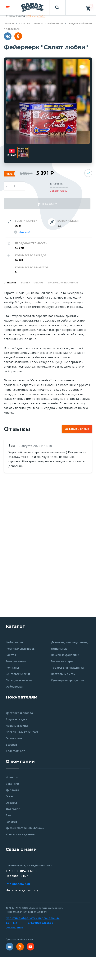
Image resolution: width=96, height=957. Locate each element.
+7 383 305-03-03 (21, 871)
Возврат (11, 744)
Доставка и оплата (19, 713)
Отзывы (11, 802)
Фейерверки (14, 642)
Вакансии (12, 783)
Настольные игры (63, 674)
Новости (12, 777)
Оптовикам (14, 738)
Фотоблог (13, 809)
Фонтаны (12, 667)
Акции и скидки (16, 719)
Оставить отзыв (77, 429)
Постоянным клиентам (22, 732)
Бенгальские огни (18, 674)
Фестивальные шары (20, 648)
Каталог (15, 626)
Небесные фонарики (65, 655)
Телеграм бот (15, 751)
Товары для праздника (67, 667)
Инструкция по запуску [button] (63, 282)
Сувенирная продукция (67, 680)
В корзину (47, 203)
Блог (9, 815)
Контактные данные (20, 834)
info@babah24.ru (18, 884)
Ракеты (11, 655)
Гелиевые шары (62, 661)
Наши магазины (17, 725)
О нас (9, 796)
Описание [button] (10, 282)
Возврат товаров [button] (32, 282)
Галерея (11, 821)
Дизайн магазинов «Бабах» (25, 828)
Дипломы (12, 790)
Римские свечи (16, 661)
